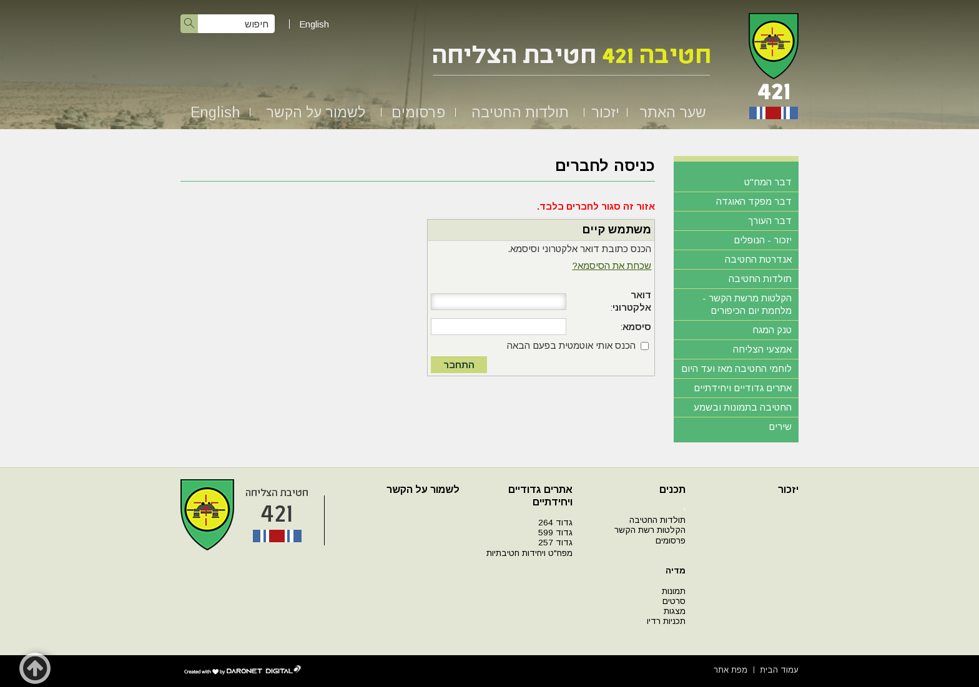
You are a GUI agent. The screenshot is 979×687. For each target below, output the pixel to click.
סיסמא (636, 326)
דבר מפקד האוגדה (754, 201)
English (314, 24)
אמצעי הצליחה (762, 349)
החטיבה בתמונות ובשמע (743, 407)
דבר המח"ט (768, 182)
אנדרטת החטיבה (758, 259)
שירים (780, 426)
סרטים (674, 601)
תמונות (674, 591)
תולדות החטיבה (520, 112)
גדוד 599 (555, 532)
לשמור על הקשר (315, 112)
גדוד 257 (555, 542)
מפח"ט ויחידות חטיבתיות (529, 553)
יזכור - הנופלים (763, 240)
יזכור (605, 112)
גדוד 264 (555, 522)
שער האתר (672, 112)
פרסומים (418, 112)
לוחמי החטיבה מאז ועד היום (736, 368)
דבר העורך (770, 220)
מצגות (675, 611)
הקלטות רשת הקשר (650, 530)
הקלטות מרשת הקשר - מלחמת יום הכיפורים (747, 304)
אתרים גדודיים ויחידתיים (743, 387)
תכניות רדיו (666, 621)
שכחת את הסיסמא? (611, 265)
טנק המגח (772, 329)
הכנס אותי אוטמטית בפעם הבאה (571, 345)
